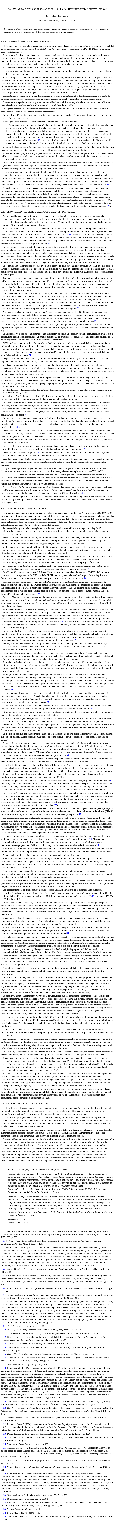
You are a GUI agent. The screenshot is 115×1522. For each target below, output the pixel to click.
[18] (85, 578)
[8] (30, 355)
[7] (95, 321)
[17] (87, 568)
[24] (47, 702)
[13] (84, 449)
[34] (93, 896)
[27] (33, 752)
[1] (39, 140)
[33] (97, 845)
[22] (75, 640)
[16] (83, 493)
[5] (49, 243)
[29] (111, 780)
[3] (109, 205)
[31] (80, 814)
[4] (70, 234)
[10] (26, 414)
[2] (108, 184)
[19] (38, 593)
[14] (39, 452)
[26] (8, 739)
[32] (90, 839)
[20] (23, 606)
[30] (55, 804)
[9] (79, 399)
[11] (18, 427)
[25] (92, 708)
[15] (67, 483)
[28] (68, 755)
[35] (67, 933)
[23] (11, 689)
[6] (78, 308)
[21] (61, 621)
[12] (32, 442)
